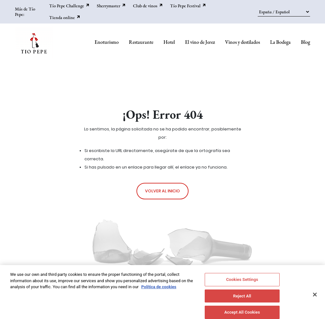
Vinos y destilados (242, 42)
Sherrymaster (108, 6)
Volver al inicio (162, 191)
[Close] (315, 297)
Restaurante (141, 42)
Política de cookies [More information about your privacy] (158, 289)
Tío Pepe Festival (185, 6)
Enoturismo (107, 42)
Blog (305, 42)
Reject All (242, 298)
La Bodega (280, 42)
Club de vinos (145, 6)
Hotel (169, 42)
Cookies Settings (242, 282)
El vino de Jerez (200, 42)
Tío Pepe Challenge (66, 6)
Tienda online (62, 17)
